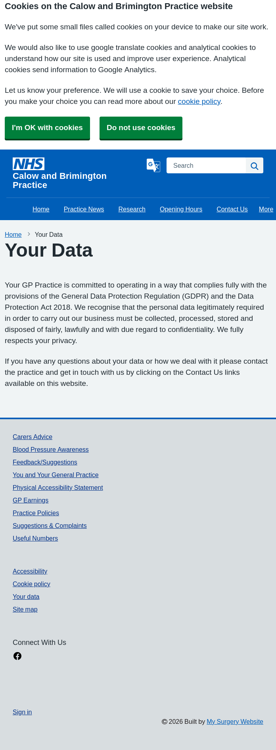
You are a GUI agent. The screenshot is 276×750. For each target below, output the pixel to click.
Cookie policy (31, 584)
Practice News (84, 209)
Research (132, 209)
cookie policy (199, 101)
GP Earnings (30, 500)
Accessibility (30, 571)
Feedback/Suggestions (45, 462)
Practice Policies (36, 513)
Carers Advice (32, 437)
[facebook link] (17, 656)
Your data (26, 596)
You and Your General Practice (56, 475)
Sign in (22, 712)
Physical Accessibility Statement (58, 487)
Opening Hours (181, 209)
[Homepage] (78, 173)
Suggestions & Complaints (50, 525)
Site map (25, 609)
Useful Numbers (35, 538)
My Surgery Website (235, 721)
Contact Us (232, 209)
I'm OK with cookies (47, 127)
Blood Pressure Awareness (51, 449)
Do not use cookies (141, 127)
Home (41, 209)
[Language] (153, 165)
